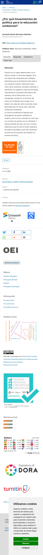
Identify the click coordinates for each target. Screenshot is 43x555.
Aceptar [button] (26, 539)
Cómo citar (8, 60)
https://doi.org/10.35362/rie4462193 (20, 43)
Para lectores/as (8, 300)
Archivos (12, 8)
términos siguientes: (22, 205)
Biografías (17, 57)
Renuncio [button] (25, 543)
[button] (6, 232)
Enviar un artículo (11, 262)
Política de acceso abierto (13, 362)
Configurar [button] (26, 548)
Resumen (7, 57)
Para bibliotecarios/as (10, 307)
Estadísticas (28, 57)
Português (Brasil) (10, 280)
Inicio (4, 8)
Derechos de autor (10, 365)
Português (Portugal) (11, 286)
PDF (7, 160)
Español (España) (10, 276)
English (6, 283)
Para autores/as (8, 304)
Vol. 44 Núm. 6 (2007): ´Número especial (15, 10)
